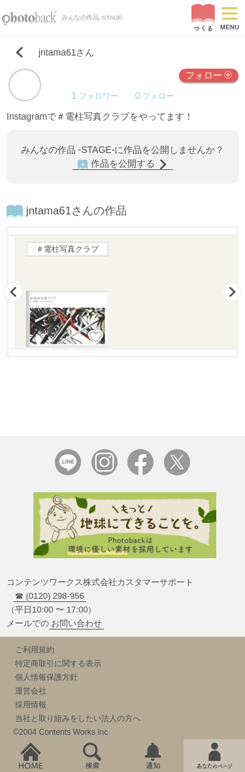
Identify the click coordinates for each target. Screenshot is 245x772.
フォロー (209, 74)
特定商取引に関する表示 (58, 663)
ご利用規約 (34, 649)
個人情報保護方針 (46, 677)
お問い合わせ (76, 623)
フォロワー (94, 96)
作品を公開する (123, 163)
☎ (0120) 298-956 (49, 596)
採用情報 (30, 704)
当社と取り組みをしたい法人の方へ (77, 718)
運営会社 (30, 691)
